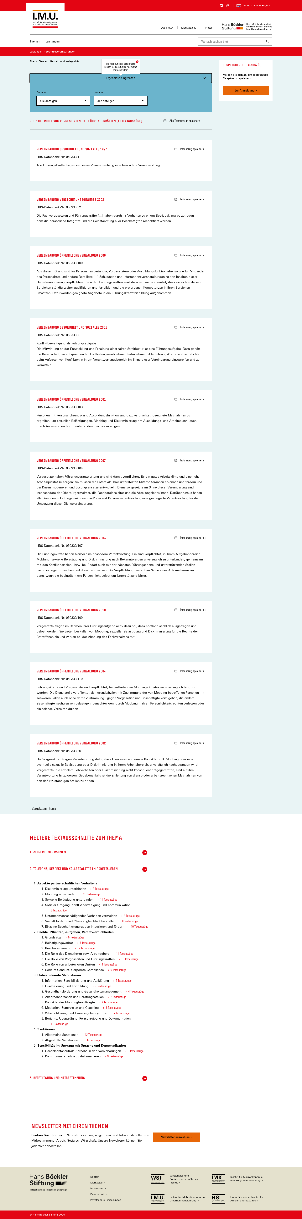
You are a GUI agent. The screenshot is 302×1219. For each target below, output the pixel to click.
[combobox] (230, 41)
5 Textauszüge (76, 937)
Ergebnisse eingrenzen (120, 78)
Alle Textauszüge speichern (182, 121)
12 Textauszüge (86, 948)
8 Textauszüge (101, 889)
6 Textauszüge (59, 910)
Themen (35, 41)
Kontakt (94, 1176)
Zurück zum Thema (44, 808)
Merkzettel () (189, 28)
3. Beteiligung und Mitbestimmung (88, 1078)
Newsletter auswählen (175, 1137)
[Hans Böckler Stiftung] (49, 1190)
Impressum (96, 1188)
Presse (208, 27)
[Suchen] (267, 41)
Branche (121, 98)
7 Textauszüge (88, 943)
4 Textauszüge (132, 916)
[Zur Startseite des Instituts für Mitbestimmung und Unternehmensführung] (45, 26)
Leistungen (52, 41)
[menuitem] (35, 43)
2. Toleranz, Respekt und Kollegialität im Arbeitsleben (88, 869)
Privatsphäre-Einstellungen (105, 1200)
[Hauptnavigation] (45, 41)
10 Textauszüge (139, 926)
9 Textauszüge (115, 1056)
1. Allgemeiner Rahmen (88, 852)
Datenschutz (97, 1194)
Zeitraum (63, 98)
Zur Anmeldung (244, 90)
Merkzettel (96, 1182)
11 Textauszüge (91, 894)
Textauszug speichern (189, 149)
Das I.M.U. (167, 27)
